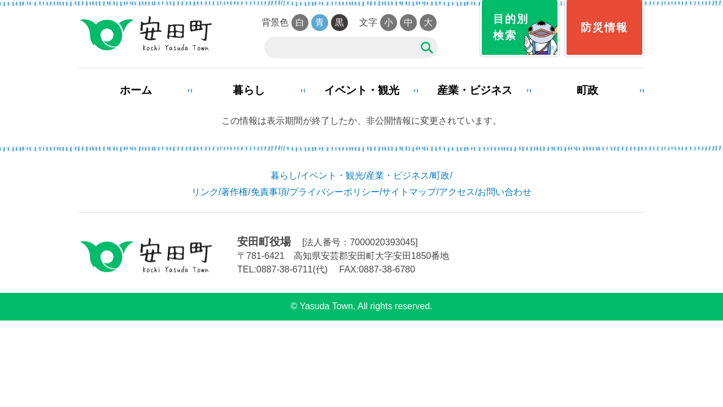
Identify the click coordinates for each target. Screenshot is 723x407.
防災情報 (604, 27)
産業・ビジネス (474, 90)
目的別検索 (511, 27)
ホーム (136, 90)
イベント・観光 (361, 90)
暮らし (249, 90)
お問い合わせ (504, 192)
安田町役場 (145, 34)
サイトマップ (409, 192)
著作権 (234, 192)
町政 (587, 90)
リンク (205, 192)
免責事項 (269, 192)
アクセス (457, 192)
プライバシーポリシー (334, 192)
